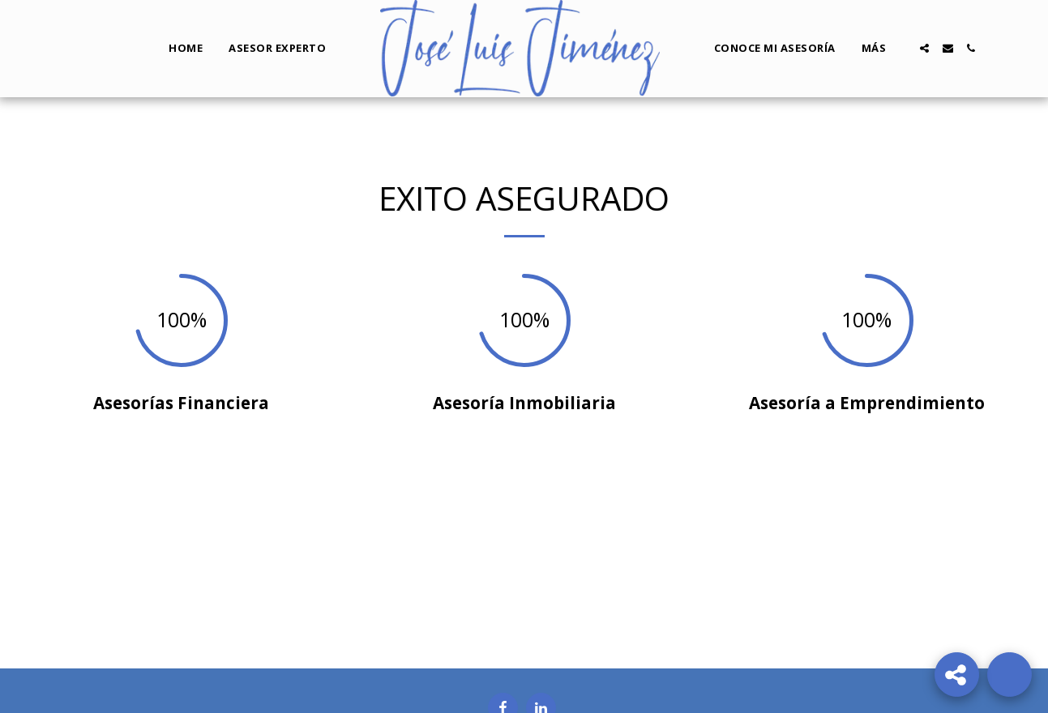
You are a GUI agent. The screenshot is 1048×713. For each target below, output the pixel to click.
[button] (924, 48)
